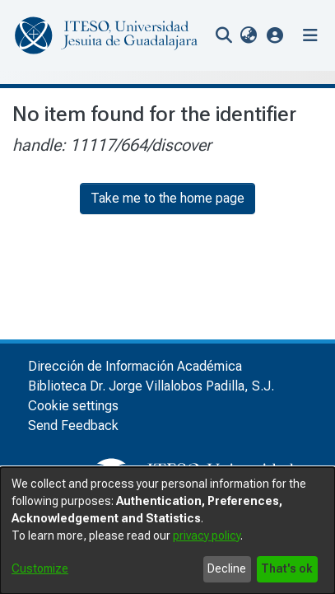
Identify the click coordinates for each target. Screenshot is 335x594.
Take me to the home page (167, 198)
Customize (40, 568)
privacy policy (206, 535)
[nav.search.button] (223, 35)
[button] (275, 35)
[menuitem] (248, 35)
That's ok (287, 568)
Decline (226, 568)
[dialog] (167, 530)
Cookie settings (73, 406)
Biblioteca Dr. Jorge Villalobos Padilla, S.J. (151, 386)
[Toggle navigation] (310, 35)
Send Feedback (73, 425)
